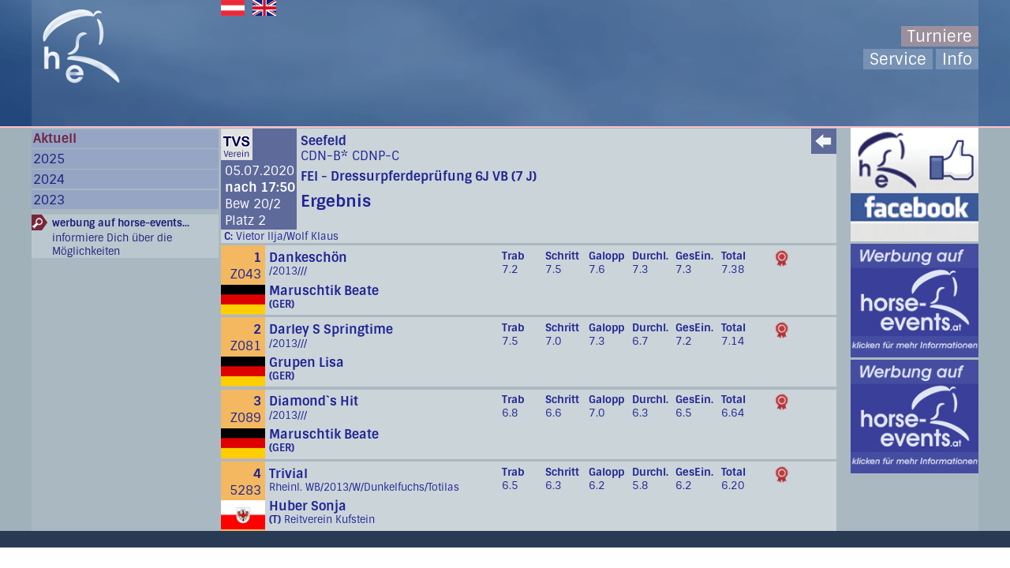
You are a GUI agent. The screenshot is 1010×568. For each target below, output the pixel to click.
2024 (49, 179)
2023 (49, 200)
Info (957, 59)
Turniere (939, 36)
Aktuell (55, 138)
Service (898, 59)
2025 (49, 159)
